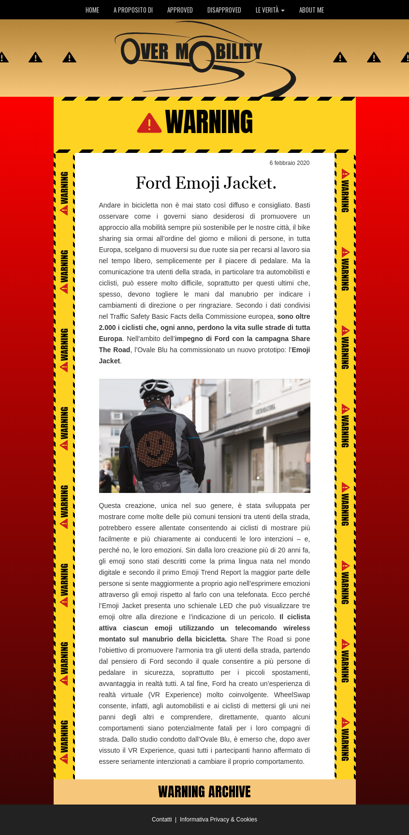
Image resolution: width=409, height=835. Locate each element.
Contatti (162, 819)
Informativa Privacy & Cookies (218, 819)
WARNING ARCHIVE (204, 791)
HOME (92, 10)
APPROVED (180, 10)
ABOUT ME (311, 10)
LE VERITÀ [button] (270, 10)
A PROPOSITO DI (133, 10)
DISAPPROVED (224, 10)
